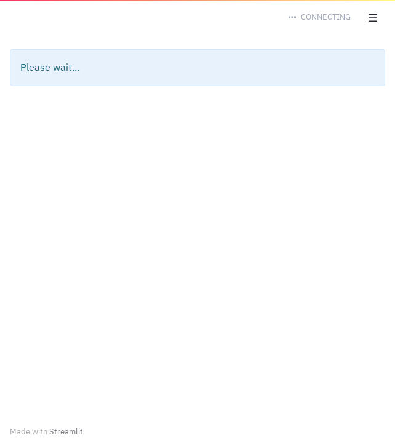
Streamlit (66, 431)
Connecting (326, 17)
